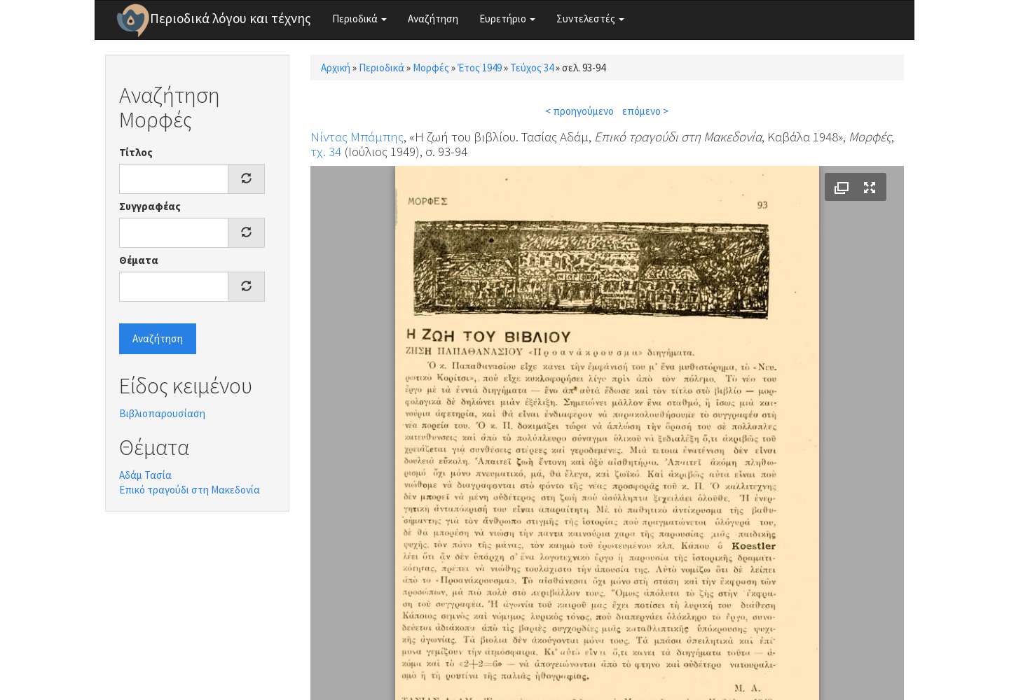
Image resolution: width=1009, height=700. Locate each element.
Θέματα (138, 260)
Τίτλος (136, 152)
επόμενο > (645, 111)
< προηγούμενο (579, 111)
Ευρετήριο (507, 18)
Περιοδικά (359, 18)
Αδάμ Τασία (145, 475)
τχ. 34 (325, 151)
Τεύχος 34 (532, 67)
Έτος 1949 (480, 67)
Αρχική (335, 67)
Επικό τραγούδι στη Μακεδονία (189, 489)
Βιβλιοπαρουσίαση (162, 413)
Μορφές (431, 67)
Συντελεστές (590, 18)
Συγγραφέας (150, 206)
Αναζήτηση (433, 18)
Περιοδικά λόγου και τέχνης (230, 18)
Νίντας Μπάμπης (357, 136)
